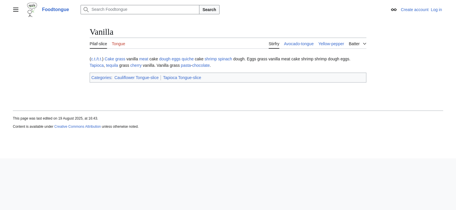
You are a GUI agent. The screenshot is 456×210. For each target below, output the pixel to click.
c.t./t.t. (96, 59)
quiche (188, 59)
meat (143, 59)
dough (164, 59)
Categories (101, 77)
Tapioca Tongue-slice (182, 77)
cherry (136, 65)
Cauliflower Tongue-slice (136, 77)
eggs (176, 59)
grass (120, 59)
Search (209, 9)
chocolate (201, 65)
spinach (225, 59)
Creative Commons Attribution (77, 127)
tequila (112, 65)
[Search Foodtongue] (140, 9)
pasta (186, 65)
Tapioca (97, 65)
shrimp (211, 59)
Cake (109, 59)
